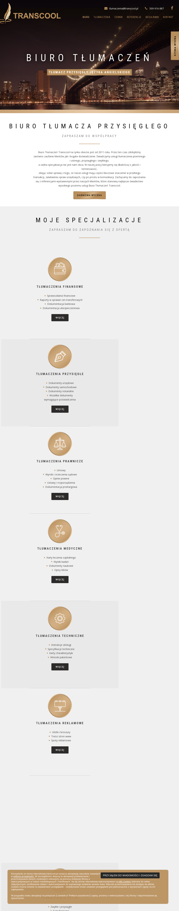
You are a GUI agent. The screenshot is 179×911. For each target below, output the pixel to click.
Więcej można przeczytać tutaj (89, 799)
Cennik (118, 17)
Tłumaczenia (102, 17)
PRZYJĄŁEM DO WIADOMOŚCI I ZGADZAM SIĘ (130, 875)
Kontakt (168, 17)
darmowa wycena (89, 195)
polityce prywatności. (23, 876)
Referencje (134, 17)
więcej (30, 319)
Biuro (86, 17)
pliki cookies (125, 881)
